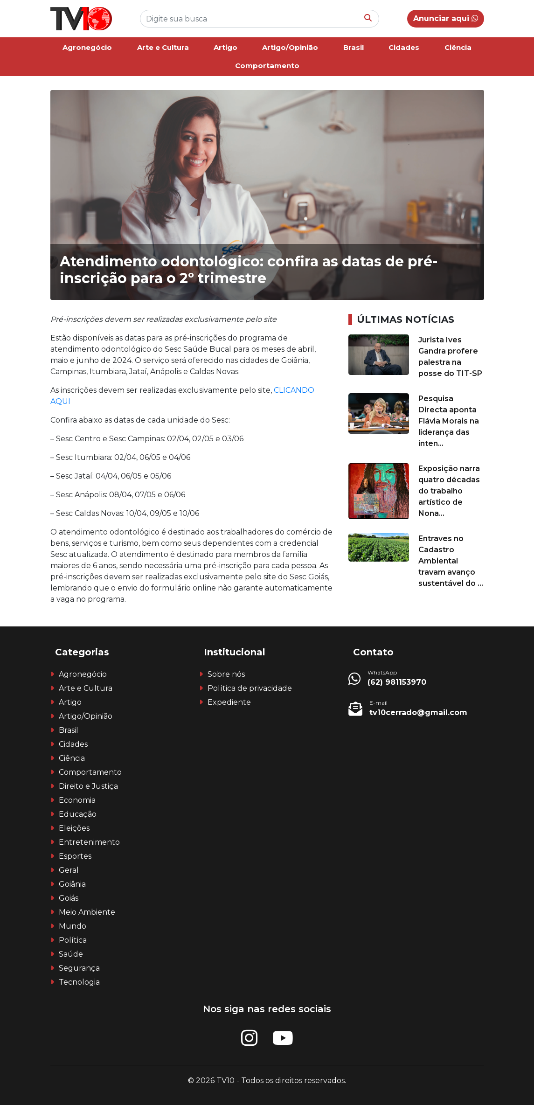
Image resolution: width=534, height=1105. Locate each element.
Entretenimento (89, 842)
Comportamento (267, 65)
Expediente (229, 702)
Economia (77, 800)
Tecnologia (79, 982)
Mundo (72, 926)
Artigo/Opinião (290, 47)
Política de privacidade (250, 688)
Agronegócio (87, 47)
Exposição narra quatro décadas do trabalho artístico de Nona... (449, 491)
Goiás (68, 898)
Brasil (353, 47)
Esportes (75, 856)
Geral (69, 870)
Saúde (71, 954)
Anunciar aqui (445, 18)
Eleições (74, 828)
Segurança (79, 968)
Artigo (225, 47)
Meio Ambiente (87, 912)
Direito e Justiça (88, 786)
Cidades (403, 47)
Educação (78, 814)
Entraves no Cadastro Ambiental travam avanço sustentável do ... (450, 561)
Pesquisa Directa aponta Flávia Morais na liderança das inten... (448, 421)
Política (73, 940)
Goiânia (72, 884)
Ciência (458, 47)
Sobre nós (226, 674)
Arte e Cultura (163, 47)
